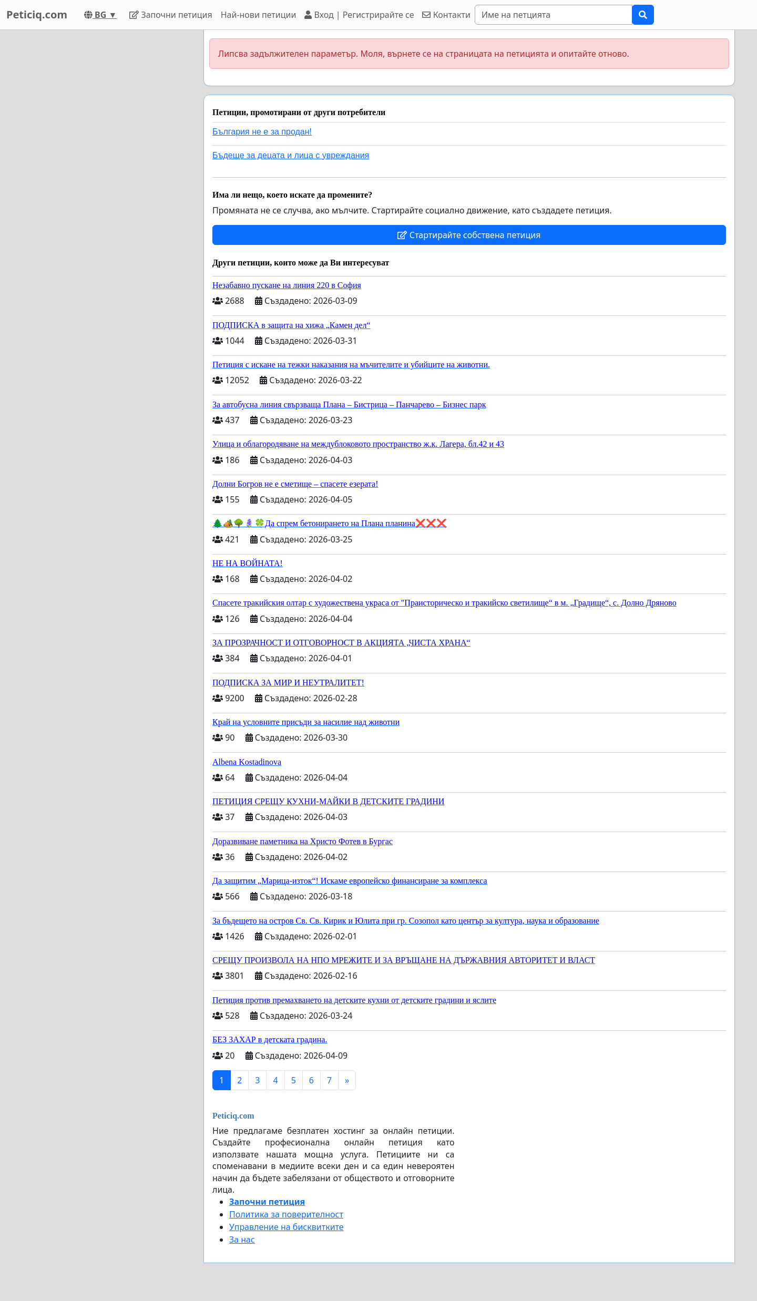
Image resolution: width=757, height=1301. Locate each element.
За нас (242, 1239)
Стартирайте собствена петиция (468, 235)
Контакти (446, 15)
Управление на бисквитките (286, 1227)
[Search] (553, 15)
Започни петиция (170, 15)
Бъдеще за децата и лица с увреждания (290, 155)
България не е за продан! (262, 131)
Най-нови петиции (258, 15)
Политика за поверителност (286, 1214)
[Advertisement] (101, 187)
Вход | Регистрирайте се (359, 15)
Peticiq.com (36, 14)
